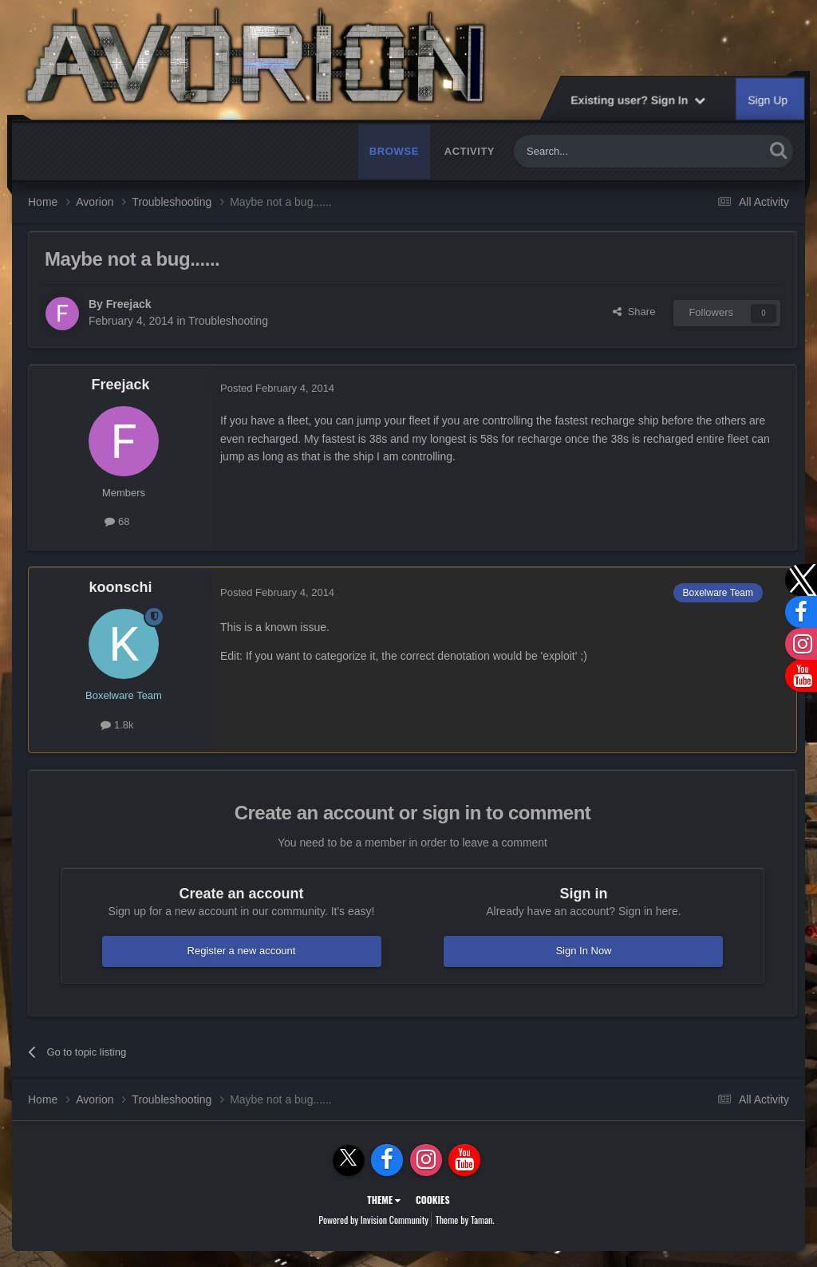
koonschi (120, 587)
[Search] (601, 151)
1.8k (117, 725)
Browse (394, 151)
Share (634, 312)
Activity (469, 151)
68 (117, 521)
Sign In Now (583, 951)
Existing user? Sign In (637, 99)
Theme (384, 1199)
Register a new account (241, 951)
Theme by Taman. (465, 1219)
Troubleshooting (228, 320)
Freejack (129, 304)
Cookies (433, 1199)
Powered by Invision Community (373, 1219)
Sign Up (768, 99)
